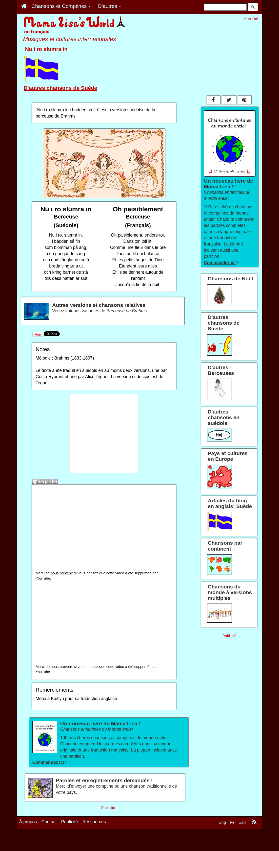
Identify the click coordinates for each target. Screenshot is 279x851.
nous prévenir (62, 573)
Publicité (69, 844)
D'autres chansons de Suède (60, 88)
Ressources (94, 844)
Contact (49, 844)
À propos (28, 844)
